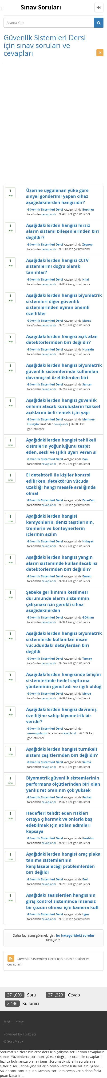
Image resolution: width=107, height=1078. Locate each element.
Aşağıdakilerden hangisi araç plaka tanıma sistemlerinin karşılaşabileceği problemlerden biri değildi (63, 863)
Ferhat (86, 797)
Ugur (85, 914)
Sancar (87, 384)
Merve (86, 694)
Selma (86, 762)
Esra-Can (88, 500)
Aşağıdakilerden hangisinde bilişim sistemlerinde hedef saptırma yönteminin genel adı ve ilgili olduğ (63, 680)
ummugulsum (37, 733)
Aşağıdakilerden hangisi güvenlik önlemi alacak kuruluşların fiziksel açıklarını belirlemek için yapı (63, 406)
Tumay (87, 658)
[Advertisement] (53, 124)
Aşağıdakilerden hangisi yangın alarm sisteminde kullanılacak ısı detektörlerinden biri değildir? (61, 563)
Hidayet (87, 541)
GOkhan (88, 617)
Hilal (85, 279)
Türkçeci (29, 1034)
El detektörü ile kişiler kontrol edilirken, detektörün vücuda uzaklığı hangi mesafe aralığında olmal (61, 484)
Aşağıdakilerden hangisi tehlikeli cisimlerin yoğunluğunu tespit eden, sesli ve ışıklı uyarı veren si (61, 446)
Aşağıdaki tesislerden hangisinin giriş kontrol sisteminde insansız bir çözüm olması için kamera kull (62, 901)
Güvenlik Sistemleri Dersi (45, 209)
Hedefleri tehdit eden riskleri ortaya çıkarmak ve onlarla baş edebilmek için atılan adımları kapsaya (59, 822)
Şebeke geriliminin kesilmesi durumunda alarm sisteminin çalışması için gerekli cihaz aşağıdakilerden (57, 601)
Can (85, 459)
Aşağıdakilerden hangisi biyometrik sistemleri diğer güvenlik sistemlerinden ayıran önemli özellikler (64, 304)
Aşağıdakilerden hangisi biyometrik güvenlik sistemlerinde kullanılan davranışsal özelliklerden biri (64, 371)
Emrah (86, 576)
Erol (85, 879)
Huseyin (88, 349)
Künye (20, 1021)
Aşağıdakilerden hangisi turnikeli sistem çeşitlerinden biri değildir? (62, 752)
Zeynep (87, 244)
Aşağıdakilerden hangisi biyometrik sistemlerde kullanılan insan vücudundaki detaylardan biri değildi (64, 642)
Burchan (88, 209)
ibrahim (88, 838)
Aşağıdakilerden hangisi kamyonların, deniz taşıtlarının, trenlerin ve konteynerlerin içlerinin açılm (60, 525)
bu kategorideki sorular (75, 935)
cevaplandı (49, 214)
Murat (86, 320)
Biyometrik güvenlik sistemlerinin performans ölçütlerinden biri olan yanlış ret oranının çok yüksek (63, 784)
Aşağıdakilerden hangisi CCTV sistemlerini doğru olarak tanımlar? (57, 266)
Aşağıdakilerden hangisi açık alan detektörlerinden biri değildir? (62, 339)
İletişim (8, 1021)
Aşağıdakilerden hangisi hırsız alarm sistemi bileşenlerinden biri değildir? (62, 231)
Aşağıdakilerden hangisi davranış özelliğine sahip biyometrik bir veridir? (61, 715)
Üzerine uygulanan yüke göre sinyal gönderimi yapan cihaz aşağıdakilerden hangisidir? (57, 196)
